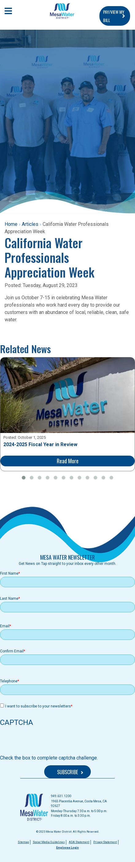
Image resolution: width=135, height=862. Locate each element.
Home (11, 224)
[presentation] (46, 742)
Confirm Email (12, 651)
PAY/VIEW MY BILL (113, 16)
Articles (30, 224)
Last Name (9, 598)
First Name (9, 573)
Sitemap (23, 842)
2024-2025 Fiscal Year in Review (40, 444)
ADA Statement (79, 842)
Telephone (8, 681)
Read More (68, 461)
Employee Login (67, 847)
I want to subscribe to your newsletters (38, 706)
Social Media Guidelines (49, 842)
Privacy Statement (105, 842)
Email (5, 626)
